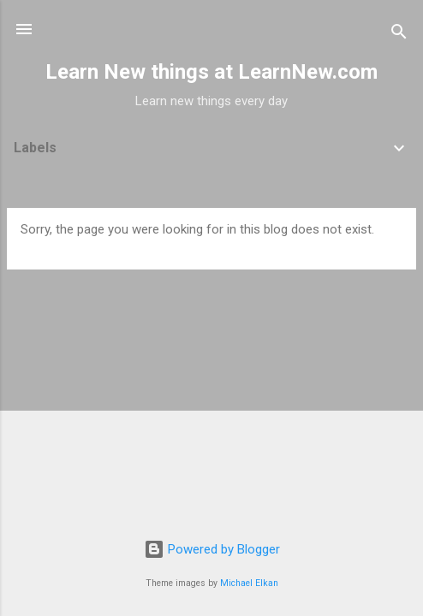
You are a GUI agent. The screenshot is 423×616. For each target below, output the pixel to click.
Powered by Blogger (212, 549)
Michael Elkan (249, 583)
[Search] (399, 35)
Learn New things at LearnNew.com (211, 72)
